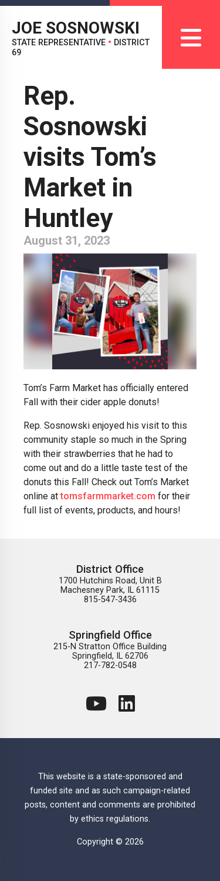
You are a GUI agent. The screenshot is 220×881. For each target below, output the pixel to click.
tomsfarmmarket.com (107, 496)
